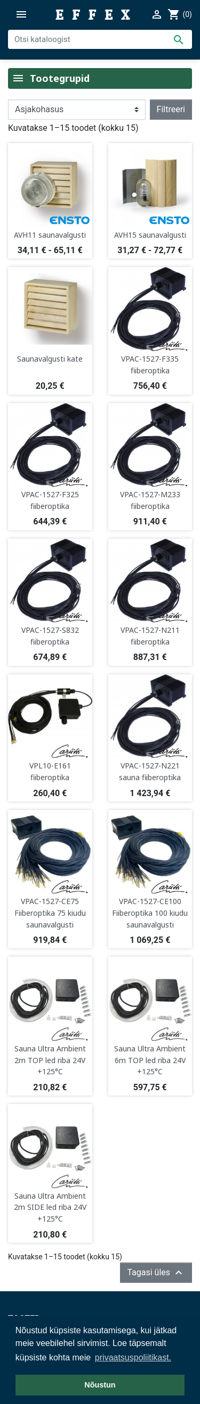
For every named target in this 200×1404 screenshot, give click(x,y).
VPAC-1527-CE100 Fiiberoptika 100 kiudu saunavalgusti (150, 912)
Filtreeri (171, 109)
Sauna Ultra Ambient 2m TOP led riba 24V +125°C (50, 1059)
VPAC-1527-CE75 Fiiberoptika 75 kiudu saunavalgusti (50, 912)
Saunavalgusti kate (50, 359)
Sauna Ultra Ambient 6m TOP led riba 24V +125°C (150, 1059)
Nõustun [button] (99, 1385)
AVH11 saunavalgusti (50, 235)
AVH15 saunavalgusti (150, 235)
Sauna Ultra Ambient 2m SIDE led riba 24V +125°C (50, 1207)
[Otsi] (100, 39)
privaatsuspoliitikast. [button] (133, 1357)
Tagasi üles (156, 1272)
